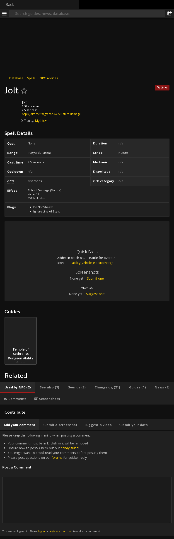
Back (10, 4)
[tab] (17, 387)
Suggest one (95, 294)
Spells (31, 78)
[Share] (169, 13)
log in (41, 531)
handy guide (69, 448)
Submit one (95, 278)
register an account (60, 531)
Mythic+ (41, 120)
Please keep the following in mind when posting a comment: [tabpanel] (87, 483)
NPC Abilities (48, 78)
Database (16, 78)
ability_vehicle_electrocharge (89, 263)
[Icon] (12, 106)
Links (164, 87)
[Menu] (4, 13)
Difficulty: (27, 120)
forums (57, 457)
